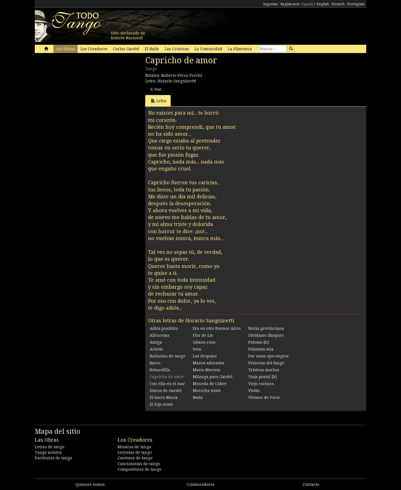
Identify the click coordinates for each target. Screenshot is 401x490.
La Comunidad (208, 49)
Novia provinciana (266, 328)
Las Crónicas (177, 49)
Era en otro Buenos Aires (217, 328)
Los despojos (205, 356)
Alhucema (159, 335)
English (322, 4)
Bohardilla (160, 370)
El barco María (164, 397)
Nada (198, 397)
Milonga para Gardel (213, 377)
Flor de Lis (203, 335)
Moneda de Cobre (209, 383)
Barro (155, 363)
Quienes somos (90, 484)
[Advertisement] (76, 93)
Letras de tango (49, 447)
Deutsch (338, 4)
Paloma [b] (258, 342)
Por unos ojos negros (268, 356)
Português (356, 4)
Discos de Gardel (166, 390)
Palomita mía (260, 349)
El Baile (152, 49)
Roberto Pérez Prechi (181, 75)
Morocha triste (207, 390)
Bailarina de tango (167, 356)
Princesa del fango (266, 363)
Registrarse (290, 4)
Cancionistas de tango (139, 464)
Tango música (48, 452)
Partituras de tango (53, 458)
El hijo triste (161, 404)
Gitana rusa (204, 342)
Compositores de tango (139, 469)
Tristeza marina (263, 370)
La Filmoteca (240, 49)
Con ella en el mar (167, 383)
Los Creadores (93, 49)
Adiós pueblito (164, 328)
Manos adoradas (208, 363)
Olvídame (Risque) (266, 335)
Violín (254, 390)
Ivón (197, 349)
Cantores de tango (135, 458)
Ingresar (270, 4)
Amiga (156, 342)
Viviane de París (264, 397)
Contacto (311, 484)
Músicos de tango (134, 447)
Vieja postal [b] (262, 377)
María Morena (206, 370)
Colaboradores (201, 484)
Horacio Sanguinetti (176, 81)
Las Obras (65, 49)
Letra (158, 100)
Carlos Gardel (126, 49)
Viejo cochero (261, 383)
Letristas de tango (135, 452)
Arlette (156, 349)
